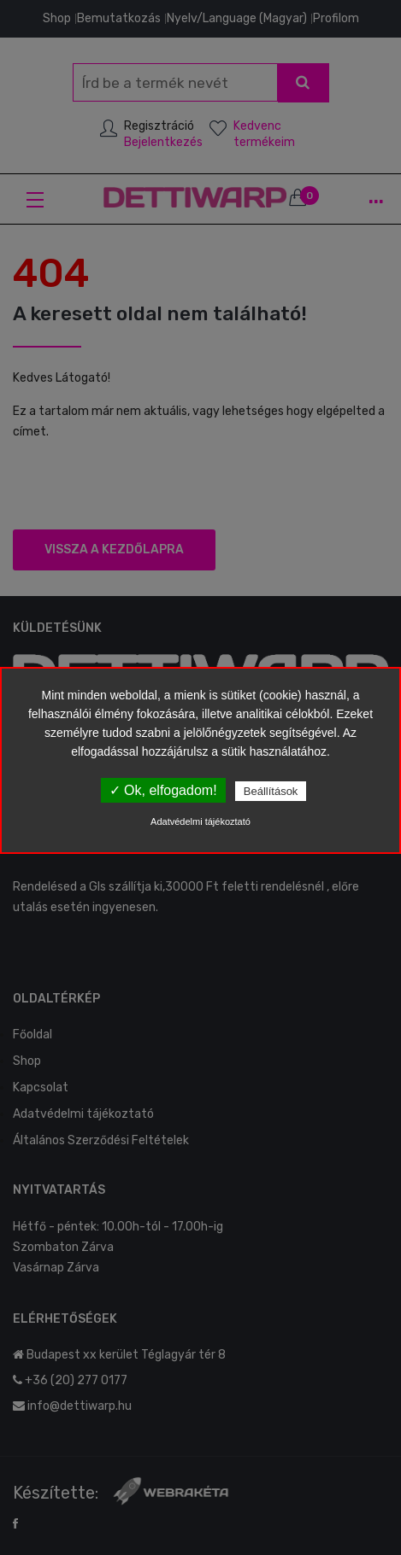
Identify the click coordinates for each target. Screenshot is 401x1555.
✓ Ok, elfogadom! (163, 790)
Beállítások (271, 791)
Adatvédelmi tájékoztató (200, 821)
